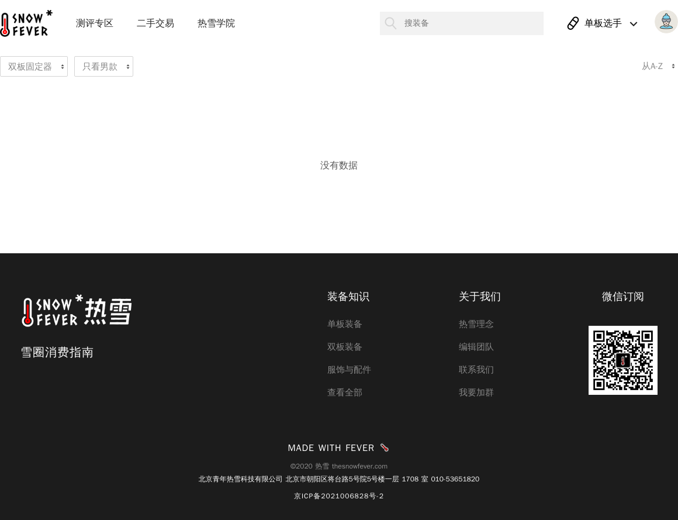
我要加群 (476, 392)
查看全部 (344, 392)
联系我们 (476, 369)
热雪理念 (476, 324)
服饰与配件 (349, 369)
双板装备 (344, 347)
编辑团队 (476, 347)
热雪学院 (216, 23)
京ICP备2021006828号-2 (339, 496)
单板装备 (344, 324)
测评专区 (94, 23)
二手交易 (155, 23)
